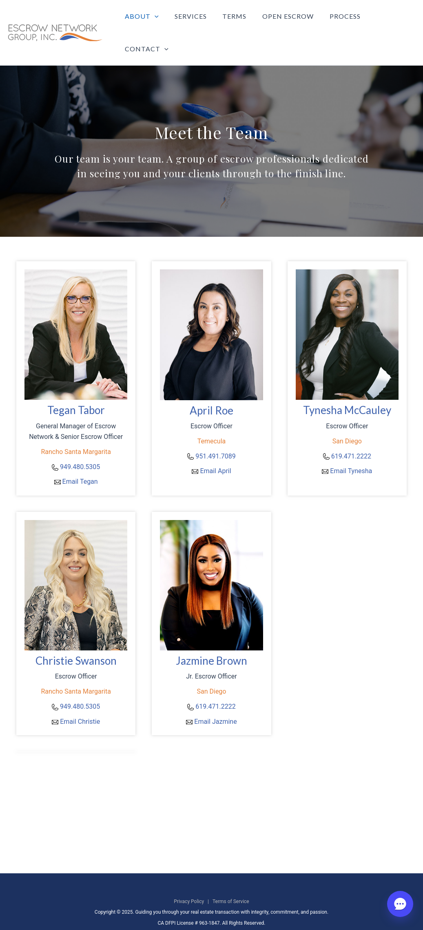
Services (190, 22)
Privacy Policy (189, 881)
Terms (231, 22)
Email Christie (80, 701)
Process (336, 22)
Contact (386, 22)
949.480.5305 (80, 446)
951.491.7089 (215, 435)
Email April (215, 450)
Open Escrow (282, 22)
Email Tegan (80, 461)
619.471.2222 (351, 435)
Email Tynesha (351, 450)
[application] (157, 22)
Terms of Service (231, 881)
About (144, 22)
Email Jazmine (215, 701)
